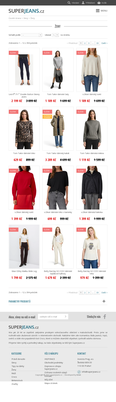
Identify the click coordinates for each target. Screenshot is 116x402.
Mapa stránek (50, 383)
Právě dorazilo (18, 359)
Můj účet (48, 379)
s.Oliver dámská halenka (92, 212)
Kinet (79, 395)
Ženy (14, 369)
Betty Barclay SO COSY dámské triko (92, 272)
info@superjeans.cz (91, 371)
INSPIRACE (49, 359)
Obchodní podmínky (53, 362)
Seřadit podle (14, 35)
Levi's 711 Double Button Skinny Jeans (24, 95)
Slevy (14, 362)
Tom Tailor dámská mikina (92, 153)
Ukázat (48, 35)
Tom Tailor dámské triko (24, 153)
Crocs (14, 376)
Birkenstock (17, 380)
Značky (15, 384)
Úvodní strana (15, 18)
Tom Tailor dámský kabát (58, 153)
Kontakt (48, 376)
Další (104, 43)
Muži (14, 373)
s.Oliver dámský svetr (92, 94)
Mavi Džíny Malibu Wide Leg (24, 271)
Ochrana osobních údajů (55, 372)
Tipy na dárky (18, 366)
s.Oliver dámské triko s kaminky (58, 212)
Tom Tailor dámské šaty (58, 94)
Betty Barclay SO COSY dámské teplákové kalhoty (58, 272)
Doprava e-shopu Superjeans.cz (52, 367)
